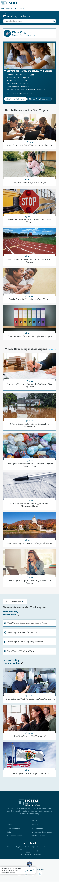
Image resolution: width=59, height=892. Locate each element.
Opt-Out (12, 872)
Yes (26, 80)
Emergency (37, 852)
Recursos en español (14, 836)
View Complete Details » (15, 99)
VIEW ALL (51, 349)
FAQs (9, 832)
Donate (35, 824)
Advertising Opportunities (42, 832)
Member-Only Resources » (39, 99)
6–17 (29, 77)
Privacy (42, 869)
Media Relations (38, 836)
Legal (4, 13)
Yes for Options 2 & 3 (36, 90)
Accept (29, 870)
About (9, 821)
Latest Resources (13, 828)
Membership (37, 821)
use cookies (7, 868)
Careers (9, 824)
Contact (28, 852)
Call (20, 852)
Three (32, 74)
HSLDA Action (37, 828)
